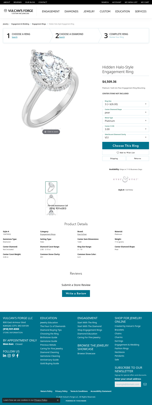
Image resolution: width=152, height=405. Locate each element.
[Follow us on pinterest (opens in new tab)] (13, 356)
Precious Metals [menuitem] (48, 344)
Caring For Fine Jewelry (88, 337)
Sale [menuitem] (117, 359)
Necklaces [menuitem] (120, 352)
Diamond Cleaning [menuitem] (49, 352)
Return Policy (46, 391)
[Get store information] (13, 332)
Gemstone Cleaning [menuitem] (50, 356)
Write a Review (76, 293)
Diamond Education (87, 333)
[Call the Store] (11, 328)
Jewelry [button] (89, 11)
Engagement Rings (39, 24)
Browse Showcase (86, 353)
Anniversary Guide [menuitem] (49, 359)
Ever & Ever (82, 234)
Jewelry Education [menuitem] (49, 322)
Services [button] (141, 11)
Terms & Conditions (79, 391)
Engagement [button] (51, 11)
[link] (6, 2)
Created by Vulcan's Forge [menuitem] (128, 326)
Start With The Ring (87, 322)
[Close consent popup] (58, 400)
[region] (51, 90)
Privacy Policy (61, 391)
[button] (105, 2)
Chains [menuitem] (118, 333)
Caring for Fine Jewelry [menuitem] (51, 348)
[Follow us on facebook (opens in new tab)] (17, 356)
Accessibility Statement (101, 391)
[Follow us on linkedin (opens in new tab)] (4, 356)
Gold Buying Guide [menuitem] (49, 363)
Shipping (114, 158)
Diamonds (71, 11)
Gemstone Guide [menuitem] (48, 341)
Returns (137, 158)
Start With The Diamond (89, 326)
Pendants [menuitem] (119, 355)
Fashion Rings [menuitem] (122, 348)
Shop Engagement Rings (89, 329)
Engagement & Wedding (20, 24)
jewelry (5, 24)
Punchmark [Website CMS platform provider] (81, 401)
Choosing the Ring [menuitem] (49, 333)
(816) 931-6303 (57, 208)
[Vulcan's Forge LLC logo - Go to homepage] (19, 11)
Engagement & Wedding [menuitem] (127, 344)
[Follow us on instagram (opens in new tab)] (9, 356)
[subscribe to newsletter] (145, 384)
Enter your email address (128, 378)
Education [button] (122, 11)
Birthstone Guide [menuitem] (48, 337)
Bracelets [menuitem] (119, 329)
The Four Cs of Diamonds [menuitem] (52, 326)
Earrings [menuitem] (119, 341)
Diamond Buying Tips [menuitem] (51, 329)
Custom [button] (105, 11)
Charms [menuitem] (118, 337)
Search (15, 37)
